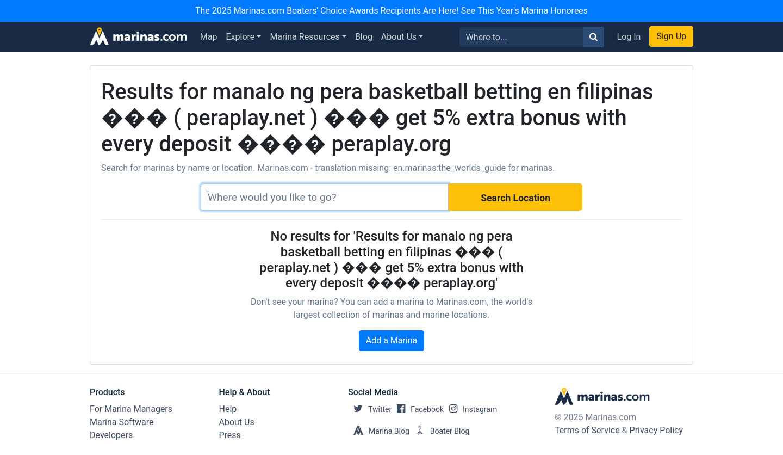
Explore (240, 37)
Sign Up (671, 36)
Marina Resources (304, 37)
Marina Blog (378, 431)
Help (228, 409)
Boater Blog (439, 431)
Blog (363, 37)
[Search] (325, 197)
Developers (111, 435)
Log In (629, 37)
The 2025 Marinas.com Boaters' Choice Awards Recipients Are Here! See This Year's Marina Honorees (391, 10)
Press (230, 435)
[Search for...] (521, 37)
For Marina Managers (131, 409)
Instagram (470, 409)
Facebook (417, 409)
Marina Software (121, 422)
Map (208, 37)
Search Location (515, 198)
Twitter (369, 409)
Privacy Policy (656, 430)
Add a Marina (392, 340)
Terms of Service (587, 430)
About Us (399, 37)
